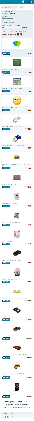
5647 (26, 225)
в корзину (6, 53)
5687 (26, 129)
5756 (25, 396)
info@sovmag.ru (6, 417)
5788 (26, 300)
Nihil (10, 419)
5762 (26, 187)
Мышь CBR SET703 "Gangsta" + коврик (11, 222)
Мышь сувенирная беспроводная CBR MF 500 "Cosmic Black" (16, 317)
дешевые (11, 22)
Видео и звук (13, 31)
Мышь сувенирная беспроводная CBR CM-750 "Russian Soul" (16, 354)
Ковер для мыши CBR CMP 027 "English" (11, 69)
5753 (25, 357)
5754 (25, 377)
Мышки (5, 31)
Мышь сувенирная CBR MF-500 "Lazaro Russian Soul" (14, 336)
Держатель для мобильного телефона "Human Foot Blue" (16, 50)
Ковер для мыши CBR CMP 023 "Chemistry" (12, 88)
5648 (26, 243)
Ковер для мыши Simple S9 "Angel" (10, 107)
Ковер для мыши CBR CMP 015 (9, 279)
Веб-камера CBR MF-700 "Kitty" (9, 203)
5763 (26, 110)
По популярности (7, 18)
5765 (26, 91)
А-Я (11, 13)
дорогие (4, 22)
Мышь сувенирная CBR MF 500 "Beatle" (11, 260)
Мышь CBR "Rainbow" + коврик (9, 241)
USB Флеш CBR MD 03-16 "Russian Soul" (11, 394)
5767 (26, 53)
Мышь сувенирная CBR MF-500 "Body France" (13, 145)
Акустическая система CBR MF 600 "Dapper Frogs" (14, 298)
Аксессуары (22, 31)
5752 (25, 338)
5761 (26, 281)
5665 (26, 262)
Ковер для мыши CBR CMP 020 (9, 184)
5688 (26, 148)
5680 (26, 319)
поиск (21, 7)
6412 (26, 168)
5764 (26, 72)
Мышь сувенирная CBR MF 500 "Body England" (13, 126)
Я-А (14, 13)
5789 (26, 206)
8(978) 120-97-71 (9, 416)
